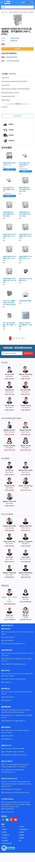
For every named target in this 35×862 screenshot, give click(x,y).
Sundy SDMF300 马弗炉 (25, 300)
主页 (2, 12)
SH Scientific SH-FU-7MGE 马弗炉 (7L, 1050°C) (24, 164)
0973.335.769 (25, 530)
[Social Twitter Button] (7, 819)
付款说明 (21, 826)
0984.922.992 (9, 546)
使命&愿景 (5, 840)
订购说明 (4, 837)
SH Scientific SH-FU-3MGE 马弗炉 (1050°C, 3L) (9, 189)
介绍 (3, 826)
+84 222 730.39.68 (9, 679)
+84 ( (8, 61)
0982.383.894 (25, 410)
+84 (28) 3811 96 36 (9, 658)
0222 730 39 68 (9, 450)
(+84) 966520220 (8, 640)
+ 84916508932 (8, 751)
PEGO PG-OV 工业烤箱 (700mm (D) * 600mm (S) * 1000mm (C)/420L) (9, 302)
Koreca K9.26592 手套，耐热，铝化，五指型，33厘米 (9, 324)
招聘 (20, 840)
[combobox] (16, 7)
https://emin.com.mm (9, 772)
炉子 (6, 12)
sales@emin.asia (9, 755)
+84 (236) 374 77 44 (9, 720)
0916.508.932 (25, 561)
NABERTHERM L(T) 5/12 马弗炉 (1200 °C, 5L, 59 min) (9, 258)
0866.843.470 (25, 577)
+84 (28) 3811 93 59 (21, 658)
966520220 (13, 57)
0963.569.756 (9, 394)
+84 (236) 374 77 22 (21, 715)
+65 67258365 (20, 751)
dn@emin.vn (22, 720)
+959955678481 (18, 769)
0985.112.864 (25, 379)
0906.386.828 (9, 530)
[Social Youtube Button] (15, 819)
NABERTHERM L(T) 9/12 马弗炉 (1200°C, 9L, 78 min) (9, 236)
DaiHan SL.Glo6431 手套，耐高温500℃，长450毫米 (25, 324)
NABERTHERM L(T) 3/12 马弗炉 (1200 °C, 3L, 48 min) (25, 236)
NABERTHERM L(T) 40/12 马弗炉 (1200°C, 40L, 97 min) (25, 189)
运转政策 (21, 832)
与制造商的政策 (23, 829)
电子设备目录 (5, 835)
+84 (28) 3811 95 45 (9, 664)
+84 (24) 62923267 (9, 637)
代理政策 (21, 837)
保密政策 (4, 829)
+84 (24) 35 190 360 (9, 643)
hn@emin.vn (21, 643)
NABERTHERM (15, 38)
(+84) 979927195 (25, 619)
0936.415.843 (9, 434)
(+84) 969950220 (25, 602)
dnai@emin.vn (8, 739)
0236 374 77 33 (25, 490)
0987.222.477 (25, 394)
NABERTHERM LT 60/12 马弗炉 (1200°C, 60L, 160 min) (9, 280)
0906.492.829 (9, 474)
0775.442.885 (9, 490)
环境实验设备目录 (7, 843)
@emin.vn (8, 700)
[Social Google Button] (11, 819)
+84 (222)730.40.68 (20, 679)
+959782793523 (9, 769)
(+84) (8, 57)
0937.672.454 (9, 561)
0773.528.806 (25, 474)
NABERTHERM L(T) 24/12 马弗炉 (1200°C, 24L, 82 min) (8, 214)
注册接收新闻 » (28, 353)
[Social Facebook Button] (3, 819)
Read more (16, 116)
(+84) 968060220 (9, 604)
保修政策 (21, 835)
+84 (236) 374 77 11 (9, 715)
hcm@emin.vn (22, 664)
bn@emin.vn (8, 682)
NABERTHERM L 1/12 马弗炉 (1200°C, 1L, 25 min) (25, 258)
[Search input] (16, 7)
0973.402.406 (25, 434)
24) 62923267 (14, 61)
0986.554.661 (9, 410)
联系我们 (4, 832)
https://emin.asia (22, 755)
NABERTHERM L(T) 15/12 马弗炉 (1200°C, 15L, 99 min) (25, 214)
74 (22, 338)
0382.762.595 (9, 379)
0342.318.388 (25, 546)
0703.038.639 (9, 577)
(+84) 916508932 (9, 619)
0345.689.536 (9, 506)
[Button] (1, 2)
